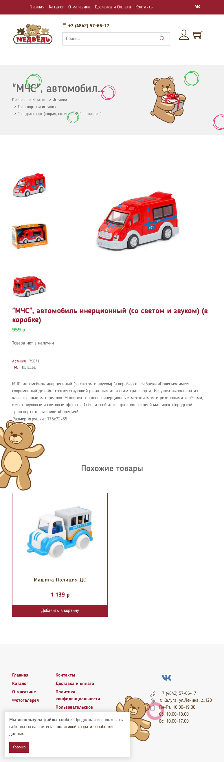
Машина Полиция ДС (60, 580)
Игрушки (60, 100)
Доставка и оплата (75, 683)
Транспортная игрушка (37, 107)
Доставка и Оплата (113, 7)
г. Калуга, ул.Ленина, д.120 (186, 700)
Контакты (144, 7)
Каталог (56, 7)
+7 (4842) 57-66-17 (85, 26)
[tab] (29, 185)
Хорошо (19, 747)
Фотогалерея (25, 700)
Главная (37, 7)
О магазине (79, 7)
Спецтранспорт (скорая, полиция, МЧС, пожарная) (60, 114)
